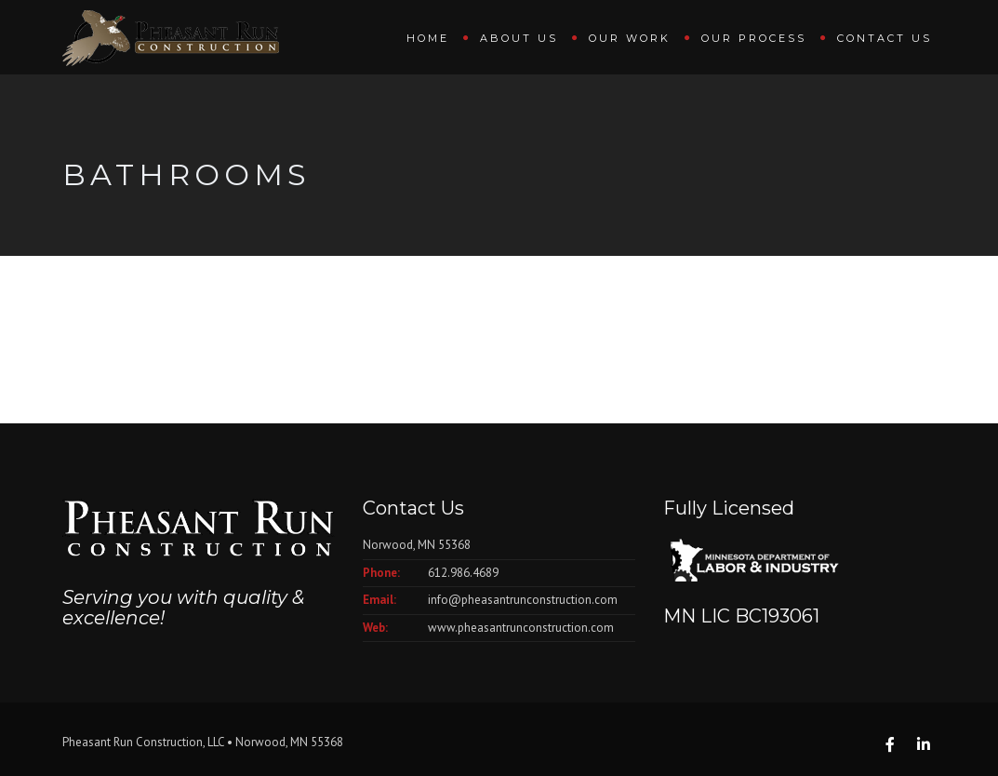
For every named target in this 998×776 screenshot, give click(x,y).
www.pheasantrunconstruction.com (521, 628)
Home (427, 38)
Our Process (753, 38)
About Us (519, 38)
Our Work (630, 38)
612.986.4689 (463, 573)
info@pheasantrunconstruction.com (523, 600)
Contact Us (884, 38)
